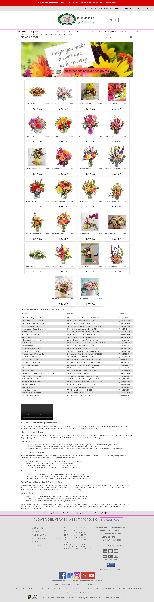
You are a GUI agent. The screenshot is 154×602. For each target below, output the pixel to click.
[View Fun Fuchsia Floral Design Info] (117, 124)
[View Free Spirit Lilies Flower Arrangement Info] (64, 156)
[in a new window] (68, 588)
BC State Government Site (88, 584)
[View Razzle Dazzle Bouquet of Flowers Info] (37, 124)
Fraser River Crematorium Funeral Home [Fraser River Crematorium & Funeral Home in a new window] (99, 588)
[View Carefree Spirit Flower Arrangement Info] (90, 189)
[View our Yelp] (84, 578)
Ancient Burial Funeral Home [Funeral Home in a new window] (77, 592)
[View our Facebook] (62, 578)
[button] (113, 20)
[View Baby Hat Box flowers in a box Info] (90, 287)
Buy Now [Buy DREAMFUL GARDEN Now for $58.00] (64, 271)
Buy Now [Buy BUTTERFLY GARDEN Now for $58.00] (117, 271)
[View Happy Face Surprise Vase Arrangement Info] (90, 91)
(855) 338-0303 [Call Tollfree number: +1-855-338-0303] (115, 540)
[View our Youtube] (91, 578)
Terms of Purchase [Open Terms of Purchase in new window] (114, 597)
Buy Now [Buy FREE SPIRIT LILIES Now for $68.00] (64, 174)
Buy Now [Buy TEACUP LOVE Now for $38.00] (64, 304)
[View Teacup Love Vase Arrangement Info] (64, 287)
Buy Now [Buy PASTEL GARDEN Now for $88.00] (117, 239)
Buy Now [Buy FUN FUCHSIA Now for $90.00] (117, 141)
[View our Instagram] (77, 578)
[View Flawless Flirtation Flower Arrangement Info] (117, 189)
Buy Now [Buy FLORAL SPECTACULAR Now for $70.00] (64, 206)
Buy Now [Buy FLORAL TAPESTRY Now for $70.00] (37, 206)
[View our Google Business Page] (69, 578)
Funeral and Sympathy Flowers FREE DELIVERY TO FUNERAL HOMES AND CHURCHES (77, 3)
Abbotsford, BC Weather (65, 584)
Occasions (110, 32)
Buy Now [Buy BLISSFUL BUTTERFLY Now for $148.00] (64, 108)
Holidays (126, 32)
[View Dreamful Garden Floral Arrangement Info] (64, 254)
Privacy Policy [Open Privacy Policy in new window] (96, 597)
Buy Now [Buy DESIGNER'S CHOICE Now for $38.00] (117, 108)
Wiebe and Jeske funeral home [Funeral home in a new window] (130, 588)
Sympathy (95, 32)
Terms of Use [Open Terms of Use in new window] (84, 599)
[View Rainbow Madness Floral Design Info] (90, 156)
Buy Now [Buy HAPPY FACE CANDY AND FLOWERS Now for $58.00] (37, 174)
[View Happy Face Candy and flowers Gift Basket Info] (37, 157)
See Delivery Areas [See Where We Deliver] (111, 520)
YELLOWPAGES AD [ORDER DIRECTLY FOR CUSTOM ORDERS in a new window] (18, 588)
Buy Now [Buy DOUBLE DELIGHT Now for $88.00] (90, 239)
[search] (131, 37)
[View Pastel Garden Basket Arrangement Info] (117, 222)
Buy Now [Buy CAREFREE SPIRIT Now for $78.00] (90, 206)
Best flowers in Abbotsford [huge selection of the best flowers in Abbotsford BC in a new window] (53, 588)
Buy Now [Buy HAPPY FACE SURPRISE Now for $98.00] (90, 108)
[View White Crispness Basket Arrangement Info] (37, 254)
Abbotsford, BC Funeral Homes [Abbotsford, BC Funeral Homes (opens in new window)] (65, 581)
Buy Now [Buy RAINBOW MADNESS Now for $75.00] (90, 174)
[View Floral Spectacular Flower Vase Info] (64, 189)
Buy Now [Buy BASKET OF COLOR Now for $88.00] (37, 108)
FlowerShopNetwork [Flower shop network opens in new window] (78, 597)
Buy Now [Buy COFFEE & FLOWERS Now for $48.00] (90, 271)
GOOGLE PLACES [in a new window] (33, 588)
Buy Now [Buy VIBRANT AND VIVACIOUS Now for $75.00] (37, 239)
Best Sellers (24, 32)
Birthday (49, 32)
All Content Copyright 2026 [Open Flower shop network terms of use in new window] (55, 597)
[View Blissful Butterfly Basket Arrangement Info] (64, 91)
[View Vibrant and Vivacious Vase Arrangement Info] (37, 222)
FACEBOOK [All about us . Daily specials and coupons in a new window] (74, 588)
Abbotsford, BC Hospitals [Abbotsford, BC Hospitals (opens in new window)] (91, 581)
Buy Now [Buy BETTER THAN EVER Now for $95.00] (64, 239)
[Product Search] (117, 37)
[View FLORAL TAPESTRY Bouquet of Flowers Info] (37, 189)
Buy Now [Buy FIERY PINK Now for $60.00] (64, 141)
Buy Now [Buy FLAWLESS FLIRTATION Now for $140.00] (117, 206)
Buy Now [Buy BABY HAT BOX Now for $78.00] (90, 304)
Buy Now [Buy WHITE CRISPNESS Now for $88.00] (37, 271)
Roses (38, 32)
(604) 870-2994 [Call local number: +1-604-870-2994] (125, 8)
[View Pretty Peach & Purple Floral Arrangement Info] (117, 156)
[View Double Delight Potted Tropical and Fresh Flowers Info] (90, 222)
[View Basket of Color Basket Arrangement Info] (37, 92)
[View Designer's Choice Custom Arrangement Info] (117, 91)
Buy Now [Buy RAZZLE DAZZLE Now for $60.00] (37, 141)
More (139, 32)
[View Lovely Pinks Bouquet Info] (90, 124)
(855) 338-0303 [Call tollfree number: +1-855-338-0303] (146, 8)
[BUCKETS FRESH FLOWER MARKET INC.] (76, 19)
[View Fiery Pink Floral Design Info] (64, 124)
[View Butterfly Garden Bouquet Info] (117, 254)
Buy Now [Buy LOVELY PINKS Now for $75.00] (90, 141)
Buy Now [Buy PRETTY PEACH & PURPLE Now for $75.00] (117, 174)
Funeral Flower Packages (71, 32)
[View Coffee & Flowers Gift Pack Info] (90, 254)
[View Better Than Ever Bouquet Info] (64, 222)
